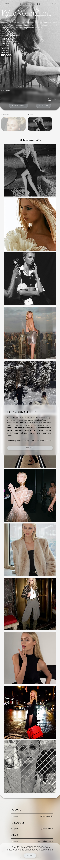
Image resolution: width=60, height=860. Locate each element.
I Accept (30, 448)
